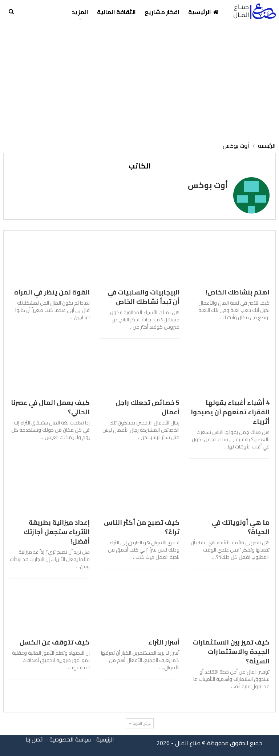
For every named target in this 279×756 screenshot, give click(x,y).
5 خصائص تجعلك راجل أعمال (147, 407)
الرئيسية (203, 12)
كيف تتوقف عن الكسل (55, 642)
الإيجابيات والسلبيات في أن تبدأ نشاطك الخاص (143, 297)
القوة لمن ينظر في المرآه (52, 292)
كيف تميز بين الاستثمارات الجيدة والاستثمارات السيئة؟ (231, 651)
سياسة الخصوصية (70, 739)
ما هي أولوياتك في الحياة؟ (241, 527)
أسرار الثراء (163, 642)
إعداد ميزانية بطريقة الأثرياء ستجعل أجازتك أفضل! (57, 531)
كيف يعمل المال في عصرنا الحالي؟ (50, 407)
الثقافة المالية (116, 12)
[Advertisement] (139, 79)
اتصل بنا (34, 739)
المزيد (80, 12)
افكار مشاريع (162, 12)
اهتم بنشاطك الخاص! (238, 292)
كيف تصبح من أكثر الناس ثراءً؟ (141, 527)
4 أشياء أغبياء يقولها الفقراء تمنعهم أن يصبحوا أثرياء (230, 412)
